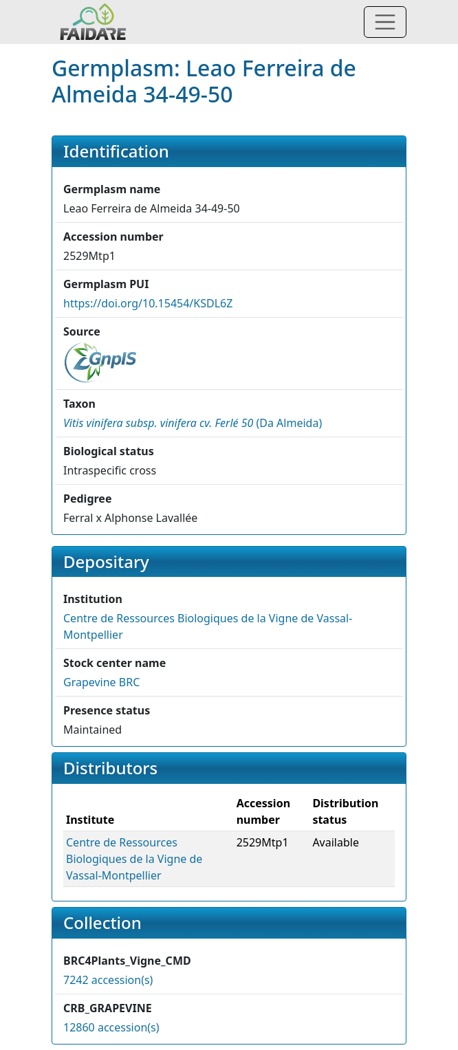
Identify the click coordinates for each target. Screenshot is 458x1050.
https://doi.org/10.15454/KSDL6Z (147, 303)
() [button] (192, 422)
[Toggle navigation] (385, 22)
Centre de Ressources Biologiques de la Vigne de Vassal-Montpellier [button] (134, 859)
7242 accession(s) (108, 979)
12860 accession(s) (111, 1027)
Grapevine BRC (101, 682)
